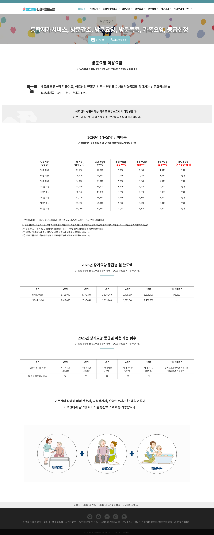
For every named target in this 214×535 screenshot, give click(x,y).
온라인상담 (119, 40)
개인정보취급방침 (89, 505)
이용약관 (77, 505)
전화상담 (97, 40)
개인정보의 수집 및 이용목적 (109, 505)
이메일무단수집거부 (130, 505)
